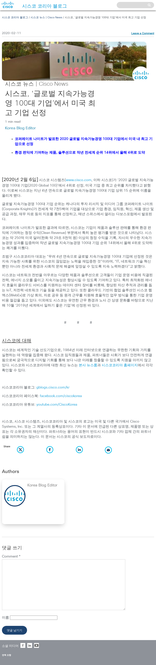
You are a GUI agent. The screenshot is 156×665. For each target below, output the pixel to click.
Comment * (11, 556)
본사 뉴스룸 (88, 365)
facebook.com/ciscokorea (61, 396)
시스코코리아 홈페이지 (120, 365)
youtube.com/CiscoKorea (56, 404)
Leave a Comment (142, 33)
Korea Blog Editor (20, 128)
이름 (6, 617)
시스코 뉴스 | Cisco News (46, 17)
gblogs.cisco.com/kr (52, 387)
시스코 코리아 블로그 (15, 17)
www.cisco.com (78, 180)
